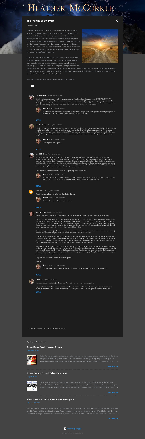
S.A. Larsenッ (41, 95)
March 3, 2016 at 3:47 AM (52, 154)
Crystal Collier (41, 125)
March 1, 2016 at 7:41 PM (54, 95)
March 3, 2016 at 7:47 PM (57, 198)
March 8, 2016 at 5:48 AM (54, 212)
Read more (113, 366)
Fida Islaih (40, 191)
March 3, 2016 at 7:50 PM (57, 174)
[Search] (121, 6)
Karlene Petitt (41, 212)
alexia (38, 280)
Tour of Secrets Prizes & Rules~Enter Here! (47, 373)
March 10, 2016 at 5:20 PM (49, 280)
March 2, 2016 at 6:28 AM (57, 108)
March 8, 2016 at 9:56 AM (57, 265)
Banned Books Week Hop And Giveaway (45, 347)
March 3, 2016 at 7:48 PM (57, 139)
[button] (117, 21)
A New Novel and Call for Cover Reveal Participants (50, 399)
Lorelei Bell (40, 154)
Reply (38, 120)
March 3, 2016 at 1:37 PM (52, 191)
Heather (45, 108)
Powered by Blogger (72, 429)
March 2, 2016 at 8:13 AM (55, 125)
